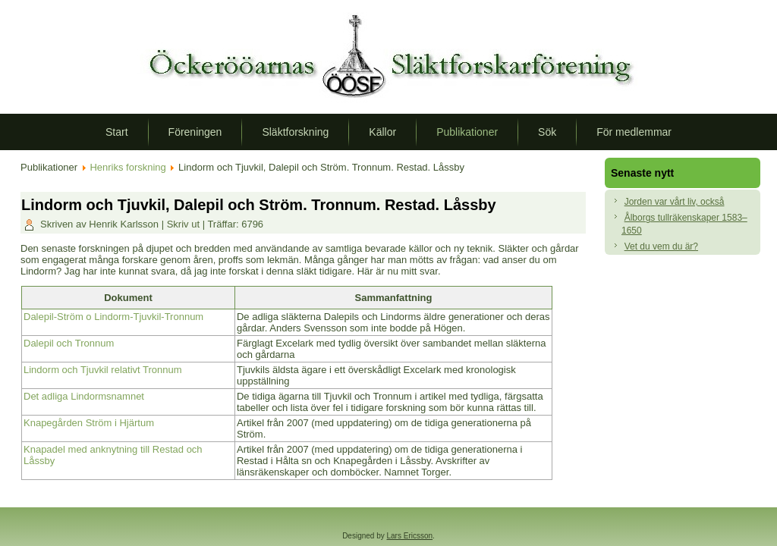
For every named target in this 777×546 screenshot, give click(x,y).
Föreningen (195, 132)
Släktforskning (295, 132)
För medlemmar (634, 132)
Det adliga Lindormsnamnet (84, 396)
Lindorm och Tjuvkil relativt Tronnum (103, 369)
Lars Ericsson (410, 536)
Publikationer (467, 132)
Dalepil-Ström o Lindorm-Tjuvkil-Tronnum (113, 316)
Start (116, 132)
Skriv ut (185, 224)
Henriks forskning (127, 167)
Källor (382, 132)
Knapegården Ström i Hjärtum (89, 422)
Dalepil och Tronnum (69, 343)
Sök (547, 132)
